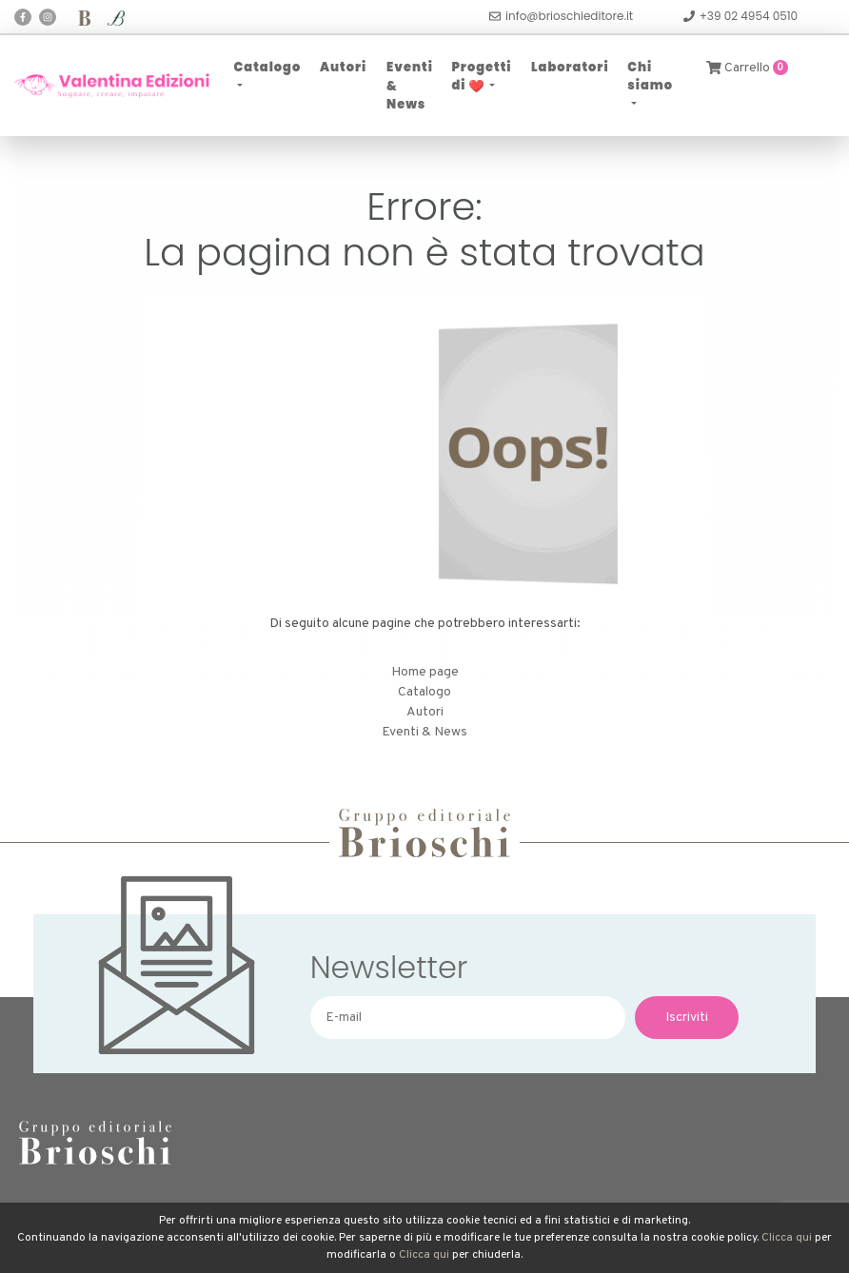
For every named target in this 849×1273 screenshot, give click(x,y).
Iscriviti (686, 1017)
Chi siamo (650, 76)
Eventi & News (409, 85)
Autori (343, 67)
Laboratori (570, 67)
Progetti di (481, 76)
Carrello (747, 68)
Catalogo (268, 67)
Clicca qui (786, 1237)
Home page (425, 672)
